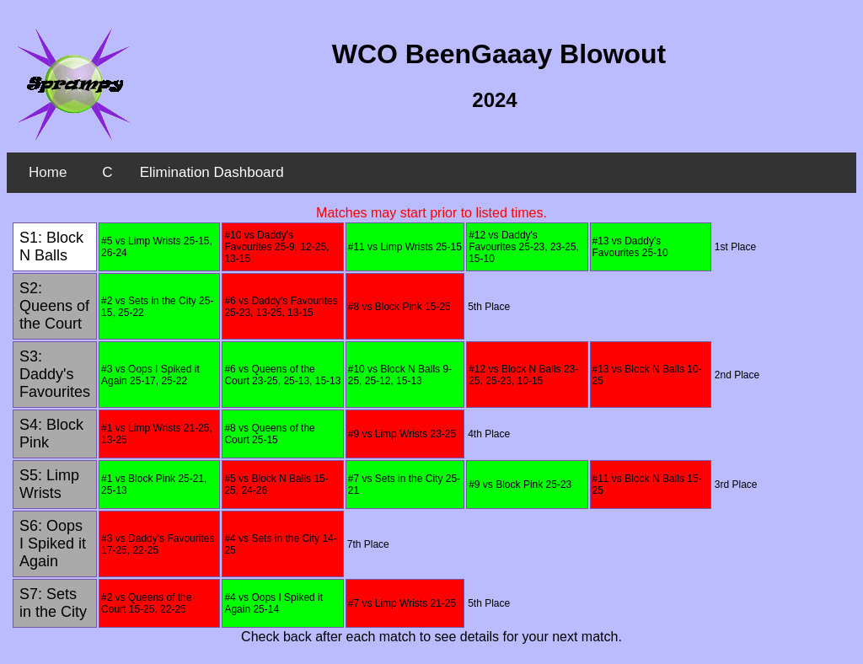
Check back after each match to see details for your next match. (431, 636)
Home (48, 172)
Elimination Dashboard (212, 172)
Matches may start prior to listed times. (431, 213)
